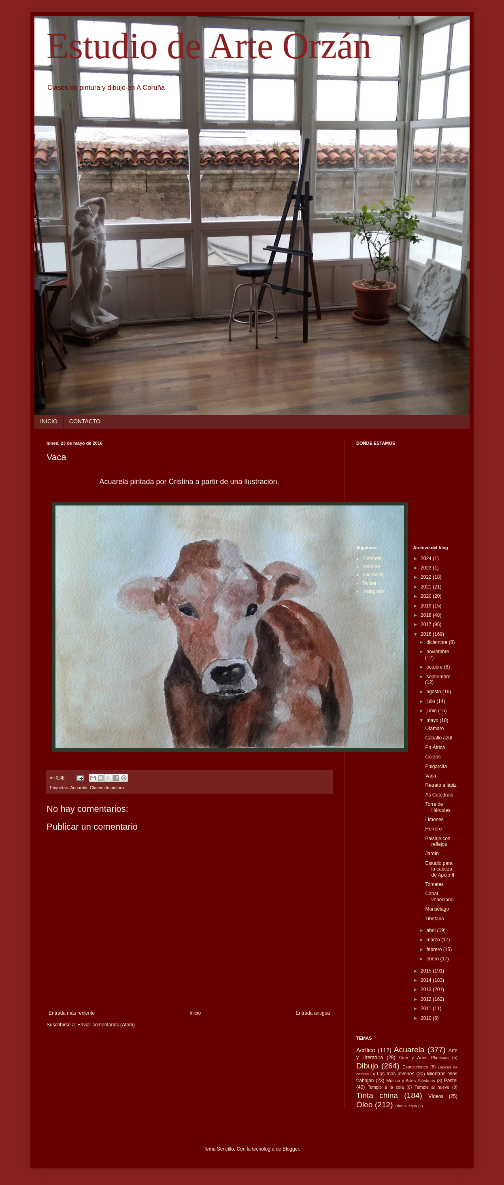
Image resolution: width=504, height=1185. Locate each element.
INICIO (48, 421)
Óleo (364, 1104)
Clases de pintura (107, 787)
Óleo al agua (406, 1106)
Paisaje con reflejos (437, 841)
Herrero (433, 829)
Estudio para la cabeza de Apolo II (439, 869)
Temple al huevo (432, 1087)
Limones (434, 819)
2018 (427, 615)
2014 (427, 980)
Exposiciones (415, 1066)
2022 (427, 577)
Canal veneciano (439, 896)
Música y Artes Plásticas (410, 1080)
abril (431, 930)
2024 (427, 558)
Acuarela (78, 787)
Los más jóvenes (396, 1074)
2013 (427, 989)
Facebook (373, 575)
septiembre (438, 677)
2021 (427, 587)
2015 (427, 971)
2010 (427, 1018)
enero (433, 959)
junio (432, 711)
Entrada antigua (313, 1013)
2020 (427, 596)
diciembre (437, 642)
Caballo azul (438, 738)
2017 (427, 624)
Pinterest (371, 558)
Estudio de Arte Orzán (209, 46)
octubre (435, 667)
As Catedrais (439, 795)
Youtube (371, 566)
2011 (427, 1008)
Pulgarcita (436, 766)
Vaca (430, 776)
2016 (427, 634)
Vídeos (435, 1096)
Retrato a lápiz (440, 785)
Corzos (432, 757)
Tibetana (434, 919)
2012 (427, 999)
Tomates (434, 884)
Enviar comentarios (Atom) (106, 1025)
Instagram (373, 591)
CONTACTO (84, 421)
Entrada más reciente (72, 1013)
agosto (434, 691)
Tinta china (377, 1095)
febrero (434, 949)
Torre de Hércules (437, 807)
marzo (433, 940)
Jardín (431, 853)
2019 (427, 606)
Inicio (195, 1013)
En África (435, 747)
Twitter (369, 583)
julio (431, 701)
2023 (427, 568)
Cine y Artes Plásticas (424, 1057)
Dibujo (367, 1066)
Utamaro (434, 728)
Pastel (450, 1080)
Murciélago (437, 909)
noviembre (437, 651)
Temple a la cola (386, 1087)
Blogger (291, 1149)
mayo (433, 720)
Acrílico (365, 1050)
